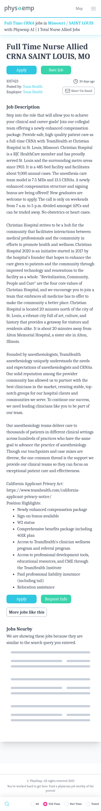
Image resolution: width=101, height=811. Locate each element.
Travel (95, 804)
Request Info (56, 599)
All (37, 804)
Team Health (33, 86)
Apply (21, 70)
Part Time (76, 804)
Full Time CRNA (19, 23)
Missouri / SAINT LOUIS (70, 23)
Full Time (54, 804)
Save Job (56, 70)
